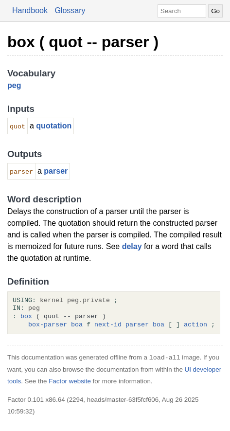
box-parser (47, 325)
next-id (108, 325)
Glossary (69, 10)
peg (14, 85)
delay (132, 246)
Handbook (30, 10)
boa (77, 325)
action (195, 325)
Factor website (70, 381)
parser (56, 171)
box (26, 316)
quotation (53, 126)
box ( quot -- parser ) (83, 42)
